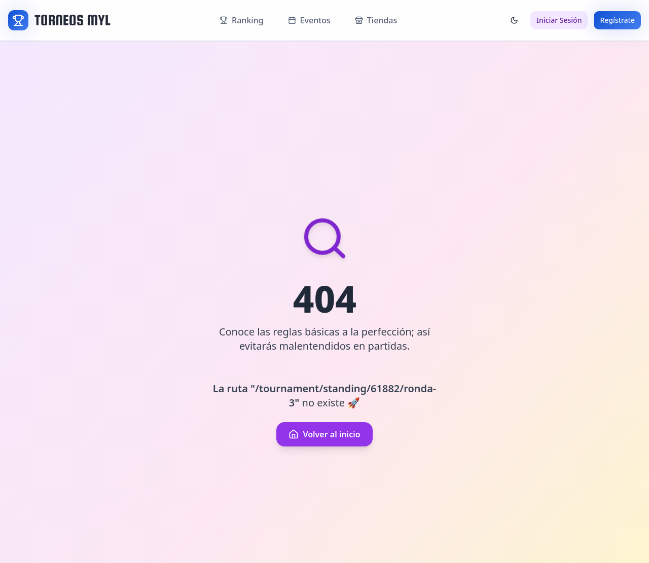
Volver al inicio (324, 434)
